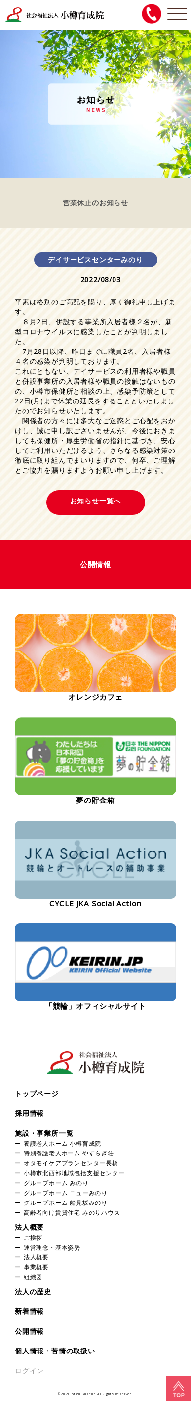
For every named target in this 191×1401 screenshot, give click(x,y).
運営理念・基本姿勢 (52, 1247)
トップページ (37, 1093)
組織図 (33, 1277)
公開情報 (29, 1331)
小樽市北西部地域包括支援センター (74, 1173)
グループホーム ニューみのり (66, 1193)
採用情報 (29, 1113)
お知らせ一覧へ (95, 500)
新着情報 (29, 1311)
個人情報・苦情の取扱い (55, 1350)
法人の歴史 (33, 1291)
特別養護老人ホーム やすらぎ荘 (69, 1153)
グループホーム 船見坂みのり (66, 1202)
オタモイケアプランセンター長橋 (71, 1163)
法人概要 (29, 1227)
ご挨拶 (33, 1237)
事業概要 (36, 1267)
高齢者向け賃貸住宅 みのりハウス (72, 1212)
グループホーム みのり (56, 1183)
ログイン (29, 1370)
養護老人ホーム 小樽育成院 (62, 1143)
